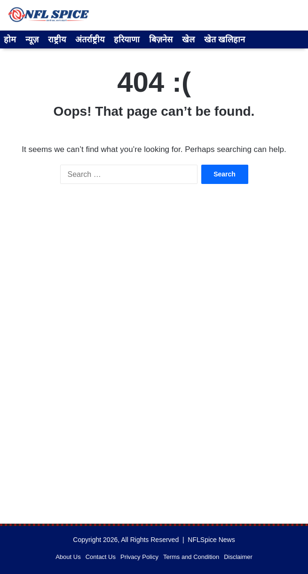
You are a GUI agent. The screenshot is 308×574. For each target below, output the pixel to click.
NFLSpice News (211, 539)
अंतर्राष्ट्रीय (89, 39)
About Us (67, 556)
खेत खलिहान (224, 39)
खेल (188, 39)
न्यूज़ (32, 39)
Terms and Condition (191, 556)
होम (10, 39)
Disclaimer (238, 556)
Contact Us (101, 556)
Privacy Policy (139, 556)
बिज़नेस (161, 39)
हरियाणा (127, 39)
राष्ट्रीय (57, 39)
